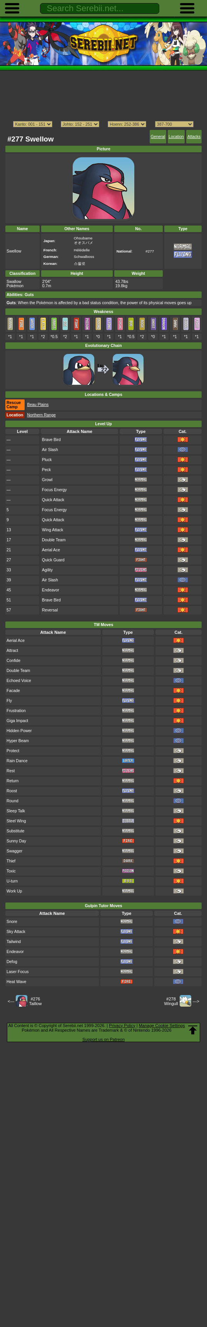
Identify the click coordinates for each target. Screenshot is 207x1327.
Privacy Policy (122, 1025)
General (158, 137)
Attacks (193, 137)
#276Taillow (35, 1001)
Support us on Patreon (103, 1039)
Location (176, 137)
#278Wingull (171, 1001)
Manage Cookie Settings (162, 1025)
